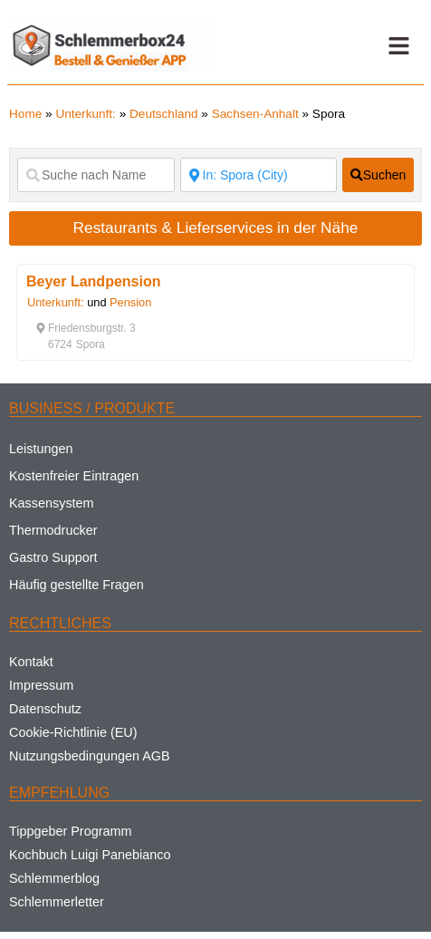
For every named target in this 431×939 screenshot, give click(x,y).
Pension (130, 302)
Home (25, 114)
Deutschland (163, 114)
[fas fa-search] (378, 175)
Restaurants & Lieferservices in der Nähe (216, 227)
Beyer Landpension (93, 281)
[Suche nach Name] (96, 175)
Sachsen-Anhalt (255, 114)
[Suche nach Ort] (259, 175)
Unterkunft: (85, 114)
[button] (398, 46)
